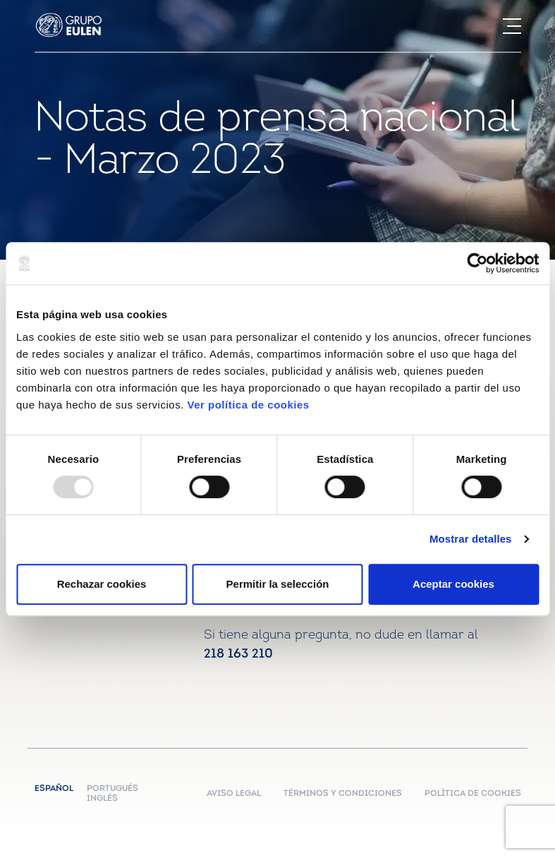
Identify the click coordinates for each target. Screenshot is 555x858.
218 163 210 (238, 654)
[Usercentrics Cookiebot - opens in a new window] (477, 263)
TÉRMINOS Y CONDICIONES (342, 794)
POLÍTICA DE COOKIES (473, 794)
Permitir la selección (277, 584)
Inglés (102, 798)
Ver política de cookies (248, 405)
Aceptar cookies (453, 584)
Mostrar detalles (470, 539)
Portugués (112, 789)
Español (57, 789)
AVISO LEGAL (234, 794)
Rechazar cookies (102, 584)
